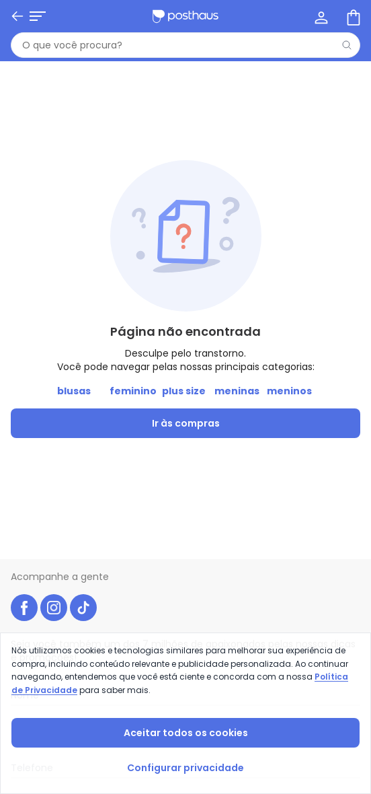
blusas (74, 391)
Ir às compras (186, 423)
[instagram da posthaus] (53, 607)
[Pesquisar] (347, 45)
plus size (184, 391)
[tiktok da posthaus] (83, 607)
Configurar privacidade (185, 767)
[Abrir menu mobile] (38, 16)
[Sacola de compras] (352, 16)
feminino (133, 391)
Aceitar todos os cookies (186, 732)
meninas (236, 391)
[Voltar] (17, 16)
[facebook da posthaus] (24, 607)
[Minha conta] (320, 16)
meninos (289, 391)
